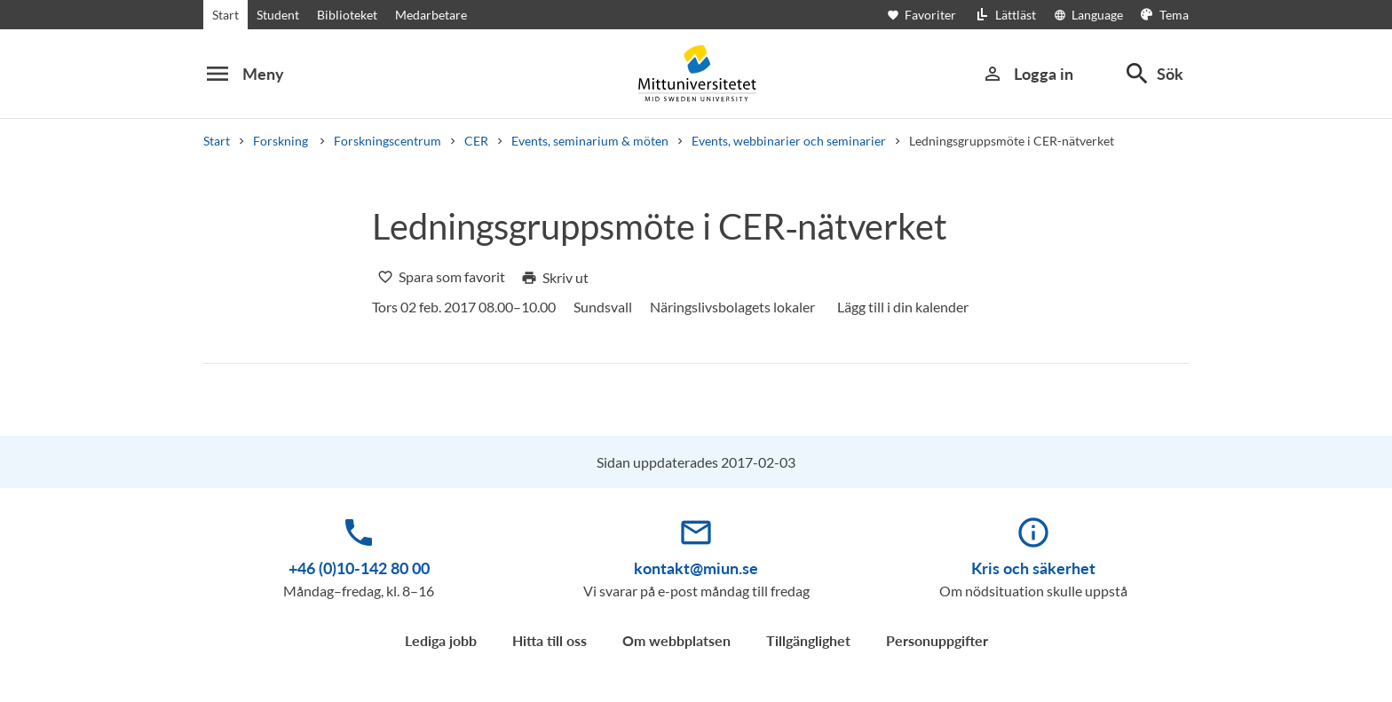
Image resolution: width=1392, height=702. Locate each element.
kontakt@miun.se (696, 568)
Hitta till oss (549, 640)
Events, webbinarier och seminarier (789, 140)
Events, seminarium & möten (589, 140)
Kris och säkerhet (1033, 568)
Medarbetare (431, 14)
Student (278, 14)
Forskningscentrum (387, 140)
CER (476, 140)
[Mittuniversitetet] (696, 73)
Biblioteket (347, 14)
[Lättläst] (1005, 14)
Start (225, 14)
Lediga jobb (441, 640)
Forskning (282, 140)
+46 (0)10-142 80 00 (359, 568)
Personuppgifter (937, 640)
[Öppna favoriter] (930, 14)
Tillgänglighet (808, 640)
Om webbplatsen (676, 640)
